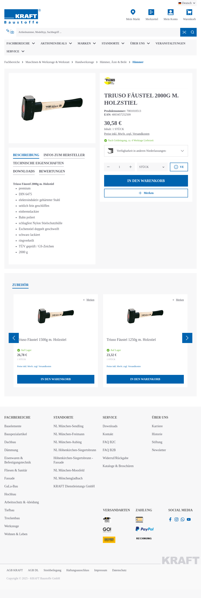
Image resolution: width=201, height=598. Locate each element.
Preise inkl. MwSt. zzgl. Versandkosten (126, 133)
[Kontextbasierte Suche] (10, 31)
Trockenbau (12, 518)
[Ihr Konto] (170, 15)
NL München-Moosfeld (69, 470)
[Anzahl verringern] (108, 167)
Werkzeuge (11, 526)
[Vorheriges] (14, 338)
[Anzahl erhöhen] (130, 167)
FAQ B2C (109, 442)
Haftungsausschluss (77, 570)
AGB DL (33, 570)
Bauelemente (12, 426)
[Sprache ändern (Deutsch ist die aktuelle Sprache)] (187, 3)
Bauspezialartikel (15, 434)
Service (110, 417)
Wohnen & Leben (15, 534)
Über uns (160, 417)
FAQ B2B (109, 450)
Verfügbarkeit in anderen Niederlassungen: (137, 151)
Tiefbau (9, 510)
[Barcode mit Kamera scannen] (184, 32)
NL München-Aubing (68, 442)
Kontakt (108, 434)
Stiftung (157, 442)
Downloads (110, 426)
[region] (52, 108)
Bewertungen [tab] (52, 171)
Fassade (9, 478)
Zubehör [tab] (20, 285)
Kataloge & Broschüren (118, 466)
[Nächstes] (187, 338)
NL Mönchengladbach (68, 478)
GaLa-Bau (11, 486)
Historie (157, 434)
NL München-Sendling (69, 426)
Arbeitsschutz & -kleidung (21, 502)
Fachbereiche (17, 417)
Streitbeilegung (52, 570)
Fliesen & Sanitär (15, 470)
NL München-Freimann (69, 434)
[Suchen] (192, 32)
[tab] (26, 155)
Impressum (100, 570)
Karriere (157, 426)
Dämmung (11, 450)
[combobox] (98, 32)
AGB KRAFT (15, 570)
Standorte (63, 417)
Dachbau (10, 442)
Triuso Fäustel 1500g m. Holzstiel (41, 340)
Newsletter (159, 450)
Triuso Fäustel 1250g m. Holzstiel (131, 340)
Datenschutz (119, 570)
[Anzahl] (119, 167)
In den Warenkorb (146, 181)
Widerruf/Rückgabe (115, 458)
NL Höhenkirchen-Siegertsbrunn (75, 450)
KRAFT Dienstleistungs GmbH (74, 486)
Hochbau (10, 494)
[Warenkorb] (189, 15)
